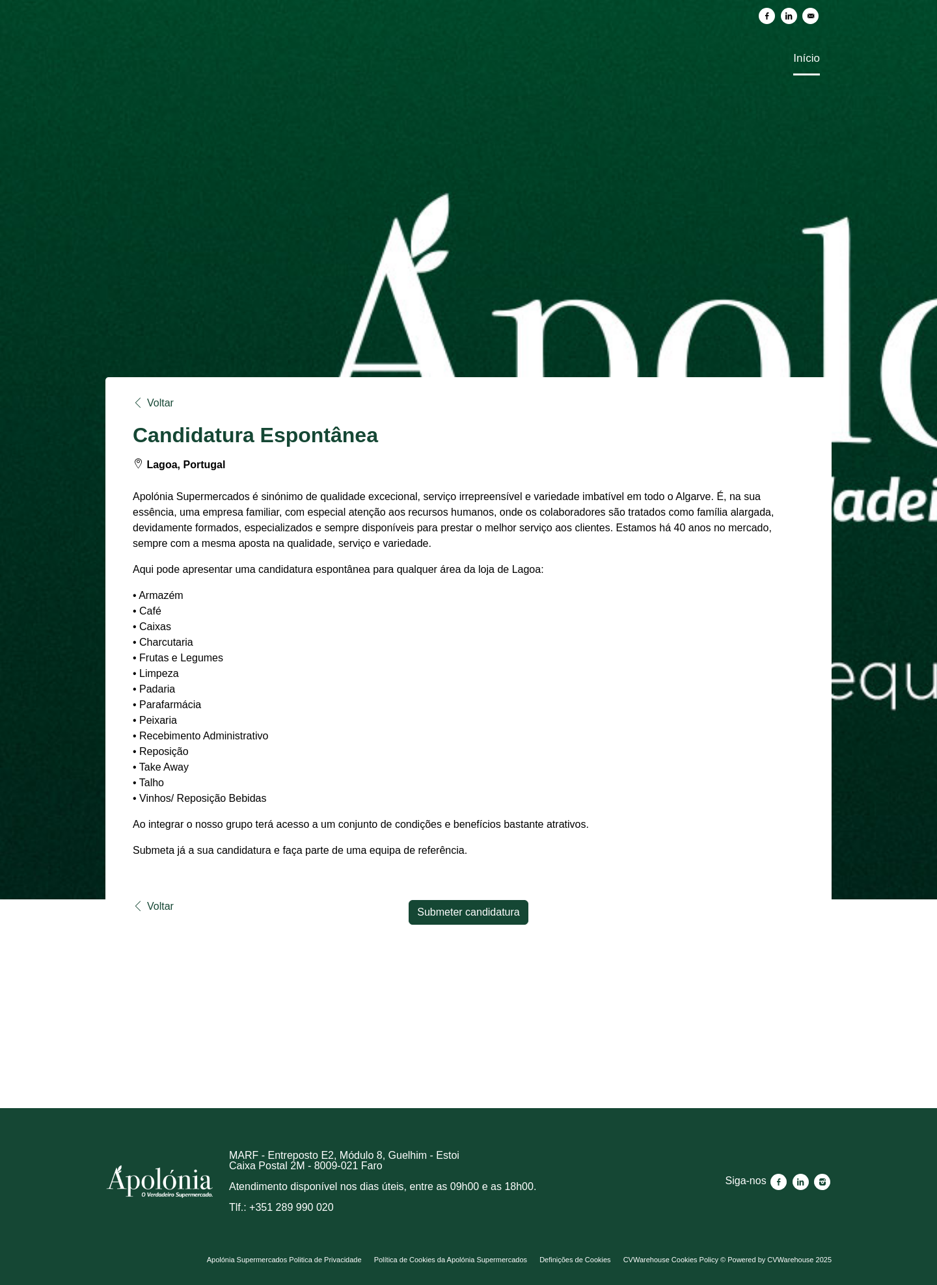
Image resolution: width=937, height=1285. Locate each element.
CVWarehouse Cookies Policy (670, 1260)
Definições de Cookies (574, 1260)
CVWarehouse (790, 1260)
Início (806, 58)
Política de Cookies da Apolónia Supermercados (450, 1260)
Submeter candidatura (468, 912)
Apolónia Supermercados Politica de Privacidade (284, 1260)
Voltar (153, 403)
